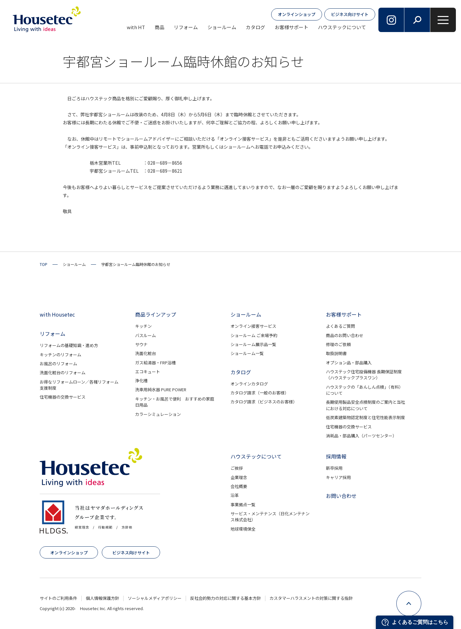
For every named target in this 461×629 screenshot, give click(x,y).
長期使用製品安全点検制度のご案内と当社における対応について (365, 405)
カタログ (255, 27)
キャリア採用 (338, 477)
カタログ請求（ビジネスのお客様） (263, 402)
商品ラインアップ (155, 314)
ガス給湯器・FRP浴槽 (155, 363)
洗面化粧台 (145, 353)
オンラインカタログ (249, 384)
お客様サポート (291, 27)
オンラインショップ (296, 14)
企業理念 (238, 477)
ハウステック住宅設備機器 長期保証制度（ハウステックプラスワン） (364, 374)
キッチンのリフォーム (60, 355)
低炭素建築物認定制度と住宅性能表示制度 (365, 417)
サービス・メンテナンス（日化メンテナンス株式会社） (270, 516)
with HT (136, 27)
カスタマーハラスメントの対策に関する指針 (311, 598)
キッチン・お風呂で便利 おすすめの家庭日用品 (174, 402)
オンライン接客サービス (253, 326)
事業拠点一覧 (242, 504)
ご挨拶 (236, 468)
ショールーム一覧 (247, 353)
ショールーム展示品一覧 (253, 344)
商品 (159, 27)
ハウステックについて (342, 27)
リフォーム (186, 27)
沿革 (234, 495)
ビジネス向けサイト (349, 14)
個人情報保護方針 (102, 598)
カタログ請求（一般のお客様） (259, 393)
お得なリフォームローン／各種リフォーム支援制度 (79, 385)
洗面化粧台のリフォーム (62, 372)
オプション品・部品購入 (349, 363)
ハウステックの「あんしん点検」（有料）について (364, 390)
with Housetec (57, 314)
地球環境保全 (242, 529)
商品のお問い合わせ (344, 335)
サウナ (141, 344)
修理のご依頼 (338, 344)
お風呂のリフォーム (58, 363)
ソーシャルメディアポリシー (155, 598)
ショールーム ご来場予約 (253, 335)
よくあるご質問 (340, 326)
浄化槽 (141, 380)
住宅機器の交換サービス (62, 397)
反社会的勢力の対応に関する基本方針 (225, 598)
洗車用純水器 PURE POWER (160, 389)
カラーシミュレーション (158, 414)
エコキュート (147, 371)
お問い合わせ (341, 496)
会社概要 (238, 486)
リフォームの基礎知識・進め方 (69, 345)
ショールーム (221, 27)
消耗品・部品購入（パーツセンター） (361, 436)
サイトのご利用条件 (58, 598)
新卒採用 (334, 468)
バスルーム (145, 335)
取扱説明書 (336, 353)
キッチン (143, 326)
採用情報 (336, 456)
